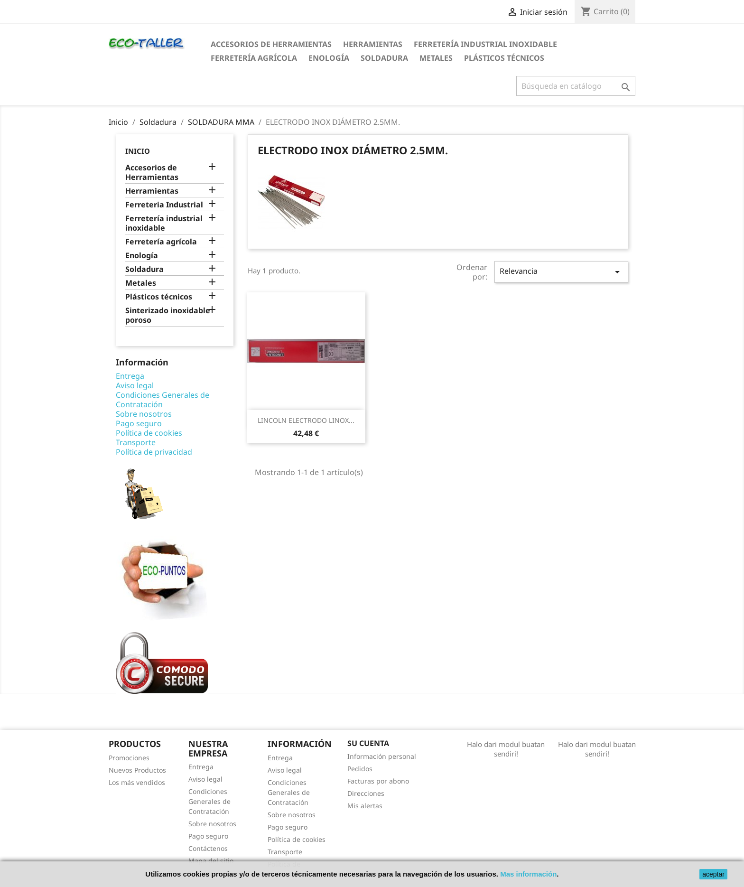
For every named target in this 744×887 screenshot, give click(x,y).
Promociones (129, 757)
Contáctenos (208, 848)
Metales (436, 58)
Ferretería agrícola (254, 58)
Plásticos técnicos (504, 58)
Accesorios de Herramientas (271, 44)
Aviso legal (135, 385)
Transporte (136, 442)
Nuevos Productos (137, 770)
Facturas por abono (378, 780)
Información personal (381, 756)
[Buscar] (575, 86)
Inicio (137, 151)
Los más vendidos (137, 782)
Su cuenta (368, 743)
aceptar (713, 874)
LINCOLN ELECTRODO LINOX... (306, 420)
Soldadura (384, 58)
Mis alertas (364, 805)
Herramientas (372, 44)
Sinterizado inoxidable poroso (167, 315)
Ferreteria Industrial (164, 205)
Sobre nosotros (144, 414)
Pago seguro (139, 423)
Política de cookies (149, 433)
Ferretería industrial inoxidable (485, 44)
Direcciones (365, 793)
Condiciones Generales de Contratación (162, 400)
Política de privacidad (154, 452)
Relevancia (561, 272)
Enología (328, 58)
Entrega (130, 376)
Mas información (528, 874)
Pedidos (359, 768)
